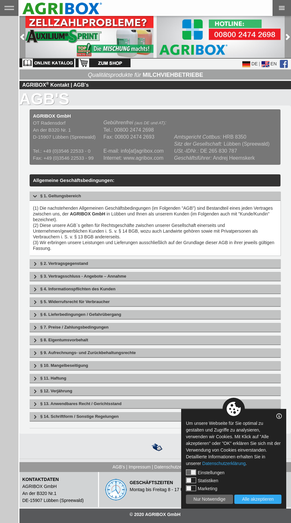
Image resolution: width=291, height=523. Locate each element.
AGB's (118, 466)
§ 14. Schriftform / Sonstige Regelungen (79, 416)
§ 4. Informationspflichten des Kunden (77, 289)
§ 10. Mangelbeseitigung (64, 365)
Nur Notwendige (209, 499)
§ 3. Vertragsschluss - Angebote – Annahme (83, 276)
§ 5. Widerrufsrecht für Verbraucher (75, 302)
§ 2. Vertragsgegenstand (64, 263)
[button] (22, 37)
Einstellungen (205, 472)
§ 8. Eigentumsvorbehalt (64, 340)
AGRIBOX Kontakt (45, 85)
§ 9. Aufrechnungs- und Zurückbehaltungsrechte (88, 353)
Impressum (140, 466)
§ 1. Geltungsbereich (60, 196)
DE (250, 63)
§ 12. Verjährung (56, 391)
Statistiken (202, 480)
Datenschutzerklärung (176, 466)
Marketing (201, 488)
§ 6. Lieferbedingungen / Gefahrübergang (80, 314)
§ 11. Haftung (53, 378)
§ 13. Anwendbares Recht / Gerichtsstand (80, 404)
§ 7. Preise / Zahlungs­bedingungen (74, 327)
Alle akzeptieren (258, 499)
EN (269, 63)
